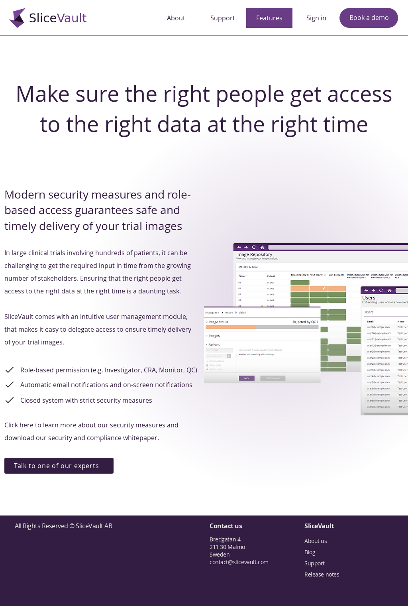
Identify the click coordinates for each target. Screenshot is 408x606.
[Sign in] (316, 18)
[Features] (269, 18)
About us (315, 541)
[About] (176, 18)
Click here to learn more (40, 425)
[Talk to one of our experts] (59, 466)
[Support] (223, 18)
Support (314, 563)
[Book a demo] (368, 18)
